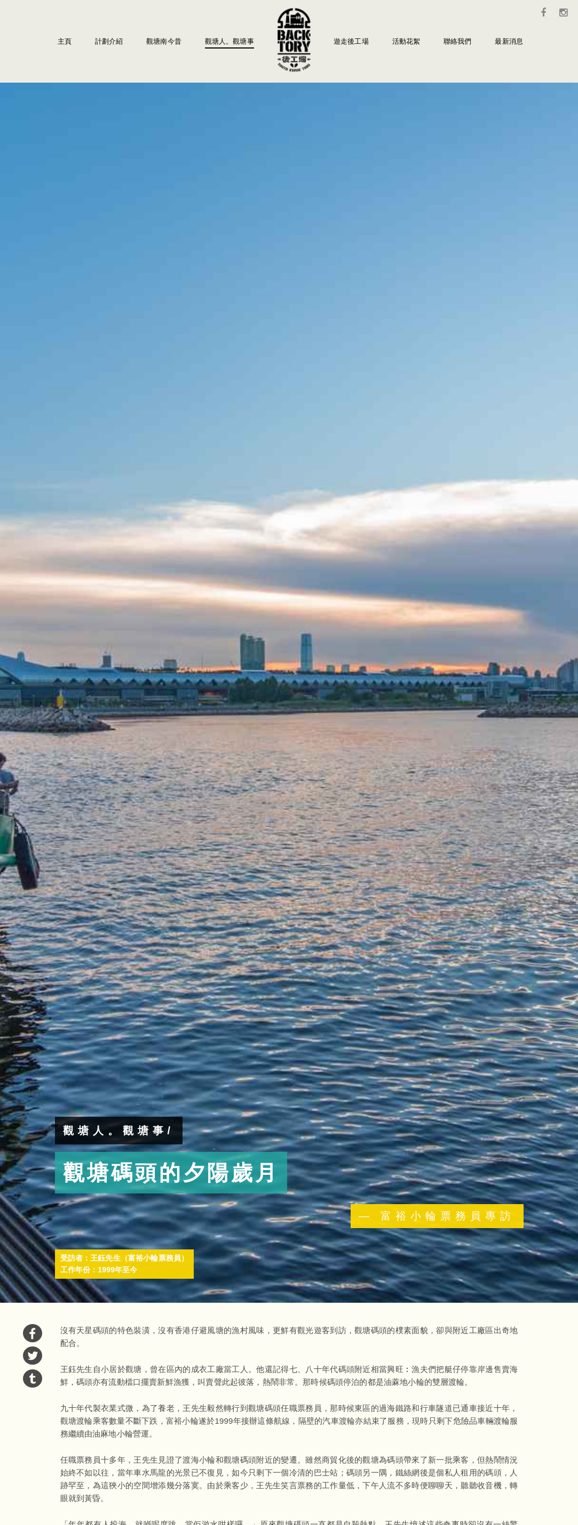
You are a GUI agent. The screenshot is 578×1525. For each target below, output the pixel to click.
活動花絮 (406, 41)
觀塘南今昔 (163, 41)
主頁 (65, 41)
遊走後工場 (351, 41)
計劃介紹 (109, 41)
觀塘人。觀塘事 (229, 41)
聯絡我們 (458, 41)
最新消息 (509, 41)
